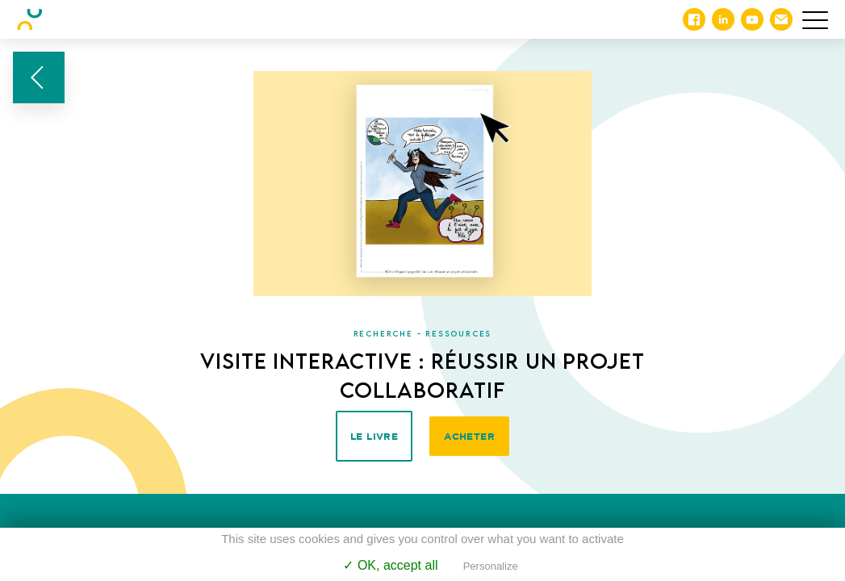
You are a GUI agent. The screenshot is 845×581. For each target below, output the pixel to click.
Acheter (469, 436)
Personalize (490, 566)
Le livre (374, 436)
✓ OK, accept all (390, 565)
